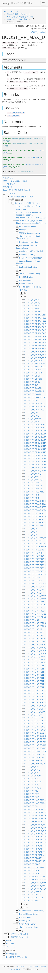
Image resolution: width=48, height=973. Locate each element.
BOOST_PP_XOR (31, 901)
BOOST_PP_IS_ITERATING (35, 547)
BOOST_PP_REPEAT (33, 821)
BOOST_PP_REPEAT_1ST (35, 824)
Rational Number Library (29, 914)
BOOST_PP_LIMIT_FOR (34, 593)
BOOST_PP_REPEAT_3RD (35, 831)
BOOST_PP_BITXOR (33, 379)
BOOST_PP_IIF (30, 531)
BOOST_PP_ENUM (32, 422)
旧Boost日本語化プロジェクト (23, 197)
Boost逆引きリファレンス (16, 957)
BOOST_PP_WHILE (32, 895)
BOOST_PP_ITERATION (34, 556)
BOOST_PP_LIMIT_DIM (34, 589)
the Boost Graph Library (28, 267)
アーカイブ (10, 193)
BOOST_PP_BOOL (32, 382)
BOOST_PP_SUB (31, 870)
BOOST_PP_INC (31, 535)
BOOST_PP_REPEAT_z (34, 855)
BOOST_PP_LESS (32, 577)
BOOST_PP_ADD (31, 300)
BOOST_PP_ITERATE (33, 553)
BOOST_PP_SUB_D (32, 873)
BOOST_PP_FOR (31, 495)
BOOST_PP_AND (31, 306)
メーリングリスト (10, 184)
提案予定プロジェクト (19, 937)
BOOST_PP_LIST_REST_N (35, 721)
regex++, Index (25, 917)
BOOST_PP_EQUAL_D (33, 480)
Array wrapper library (27, 226)
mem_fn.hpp (21, 209)
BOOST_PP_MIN (31, 773)
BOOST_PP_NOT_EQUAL (35, 800)
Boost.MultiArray (25, 280)
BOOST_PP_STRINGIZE (34, 867)
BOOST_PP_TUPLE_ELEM (35, 879)
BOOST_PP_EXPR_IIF (33, 489)
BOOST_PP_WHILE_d (33, 898)
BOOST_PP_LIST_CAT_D (34, 638)
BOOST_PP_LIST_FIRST (34, 657)
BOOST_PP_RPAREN (33, 858)
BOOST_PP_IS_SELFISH (34, 550)
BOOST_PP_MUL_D (32, 788)
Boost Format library (27, 255)
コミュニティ (8, 178)
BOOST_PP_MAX (13, 116)
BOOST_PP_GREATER (34, 513)
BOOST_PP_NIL (31, 791)
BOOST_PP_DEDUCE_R (34, 406)
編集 (42, 32)
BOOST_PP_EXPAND (33, 483)
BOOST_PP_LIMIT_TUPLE (35, 614)
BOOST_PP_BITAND (32, 370)
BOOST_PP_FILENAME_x (35, 492)
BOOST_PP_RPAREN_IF (34, 861)
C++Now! (10, 944)
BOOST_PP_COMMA (33, 388)
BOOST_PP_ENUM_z (33, 474)
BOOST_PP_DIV (31, 412)
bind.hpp (22, 230)
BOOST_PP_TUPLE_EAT (34, 876)
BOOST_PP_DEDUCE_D (34, 403)
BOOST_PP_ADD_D (32, 303)
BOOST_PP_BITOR (32, 376)
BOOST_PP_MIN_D (32, 776)
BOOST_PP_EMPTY (32, 419)
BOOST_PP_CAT (31, 385)
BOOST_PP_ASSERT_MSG (35, 364)
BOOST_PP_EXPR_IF (33, 486)
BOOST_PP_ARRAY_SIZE (35, 358)
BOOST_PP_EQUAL (32, 477)
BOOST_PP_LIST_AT (33, 629)
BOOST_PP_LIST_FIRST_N (35, 660)
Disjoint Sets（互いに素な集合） (32, 251)
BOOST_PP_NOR (31, 794)
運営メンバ (7, 187)
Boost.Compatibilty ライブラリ (28, 206)
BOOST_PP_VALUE (32, 892)
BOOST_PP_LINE (31, 620)
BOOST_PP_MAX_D (34, 157)
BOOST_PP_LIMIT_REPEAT (36, 605)
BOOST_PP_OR (31, 806)
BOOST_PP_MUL (31, 785)
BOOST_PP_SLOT (32, 864)
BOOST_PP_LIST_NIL (33, 715)
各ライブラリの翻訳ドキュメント (28, 203)
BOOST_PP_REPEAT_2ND (35, 828)
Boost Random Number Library (31, 911)
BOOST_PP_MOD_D (32, 782)
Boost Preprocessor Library (30, 287)
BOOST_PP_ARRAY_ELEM (35, 315)
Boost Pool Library (26, 284)
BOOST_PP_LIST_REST (34, 718)
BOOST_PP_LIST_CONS (34, 641)
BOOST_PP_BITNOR (33, 373)
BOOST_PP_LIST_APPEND (35, 623)
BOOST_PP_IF (30, 528)
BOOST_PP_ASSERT (33, 361)
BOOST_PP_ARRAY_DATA (35, 312)
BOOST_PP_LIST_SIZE (34, 733)
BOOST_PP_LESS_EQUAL (35, 583)
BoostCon (10, 940)
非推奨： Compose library (29, 233)
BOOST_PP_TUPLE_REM (35, 882)
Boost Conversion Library (29, 242)
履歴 (34, 32)
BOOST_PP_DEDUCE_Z (34, 409)
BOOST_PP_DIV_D (32, 416)
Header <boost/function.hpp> (30, 258)
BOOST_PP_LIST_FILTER (35, 651)
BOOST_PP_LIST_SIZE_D (35, 736)
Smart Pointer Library (27, 924)
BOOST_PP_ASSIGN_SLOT (35, 367)
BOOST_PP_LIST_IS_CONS (36, 708)
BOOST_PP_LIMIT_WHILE (35, 617)
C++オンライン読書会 (19, 934)
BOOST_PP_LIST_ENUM (34, 644)
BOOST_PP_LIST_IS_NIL (34, 712)
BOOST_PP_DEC (31, 400)
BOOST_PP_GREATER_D (35, 516)
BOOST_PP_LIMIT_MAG (16, 113)
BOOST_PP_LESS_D (33, 580)
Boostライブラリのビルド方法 (15, 181)
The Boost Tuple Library (28, 927)
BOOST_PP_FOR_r (32, 498)
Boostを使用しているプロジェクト (17, 190)
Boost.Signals (24, 921)
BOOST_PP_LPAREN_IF (34, 763)
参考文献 (23, 290)
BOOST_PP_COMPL (32, 394)
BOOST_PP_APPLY (32, 309)
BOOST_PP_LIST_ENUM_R (35, 647)
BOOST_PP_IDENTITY (33, 525)
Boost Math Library (26, 277)
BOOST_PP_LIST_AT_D (34, 632)
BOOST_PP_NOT (31, 797)
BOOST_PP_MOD (31, 779)
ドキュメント (11, 947)
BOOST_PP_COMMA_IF (34, 391)
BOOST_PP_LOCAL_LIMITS (36, 754)
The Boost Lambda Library (29, 274)
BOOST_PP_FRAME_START (36, 510)
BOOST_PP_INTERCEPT (34, 544)
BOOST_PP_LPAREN (33, 760)
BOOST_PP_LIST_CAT (33, 635)
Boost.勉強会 (11, 954)
